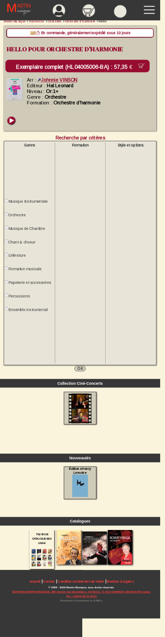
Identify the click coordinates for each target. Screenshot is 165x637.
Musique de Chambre (26, 228)
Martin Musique (15, 21)
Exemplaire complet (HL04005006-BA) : (76, 67)
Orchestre (17, 215)
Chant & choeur (22, 242)
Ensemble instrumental (28, 310)
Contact (49, 581)
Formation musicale (25, 269)
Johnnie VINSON (57, 79)
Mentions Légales (120, 581)
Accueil (34, 581)
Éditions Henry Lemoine (80, 482)
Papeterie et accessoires (29, 282)
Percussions (19, 296)
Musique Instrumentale (28, 201)
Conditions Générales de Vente (81, 581)
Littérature (17, 255)
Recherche (37, 21)
